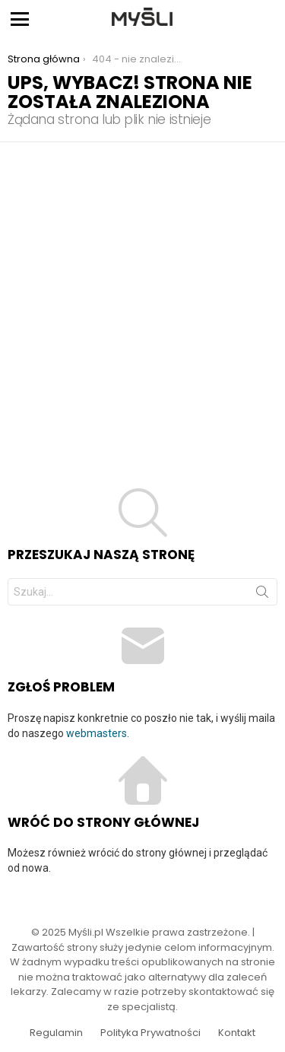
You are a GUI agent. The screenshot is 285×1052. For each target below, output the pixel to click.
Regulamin (56, 1033)
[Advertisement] (142, 292)
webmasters (96, 733)
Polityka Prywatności (150, 1033)
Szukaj (262, 595)
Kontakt (236, 1033)
